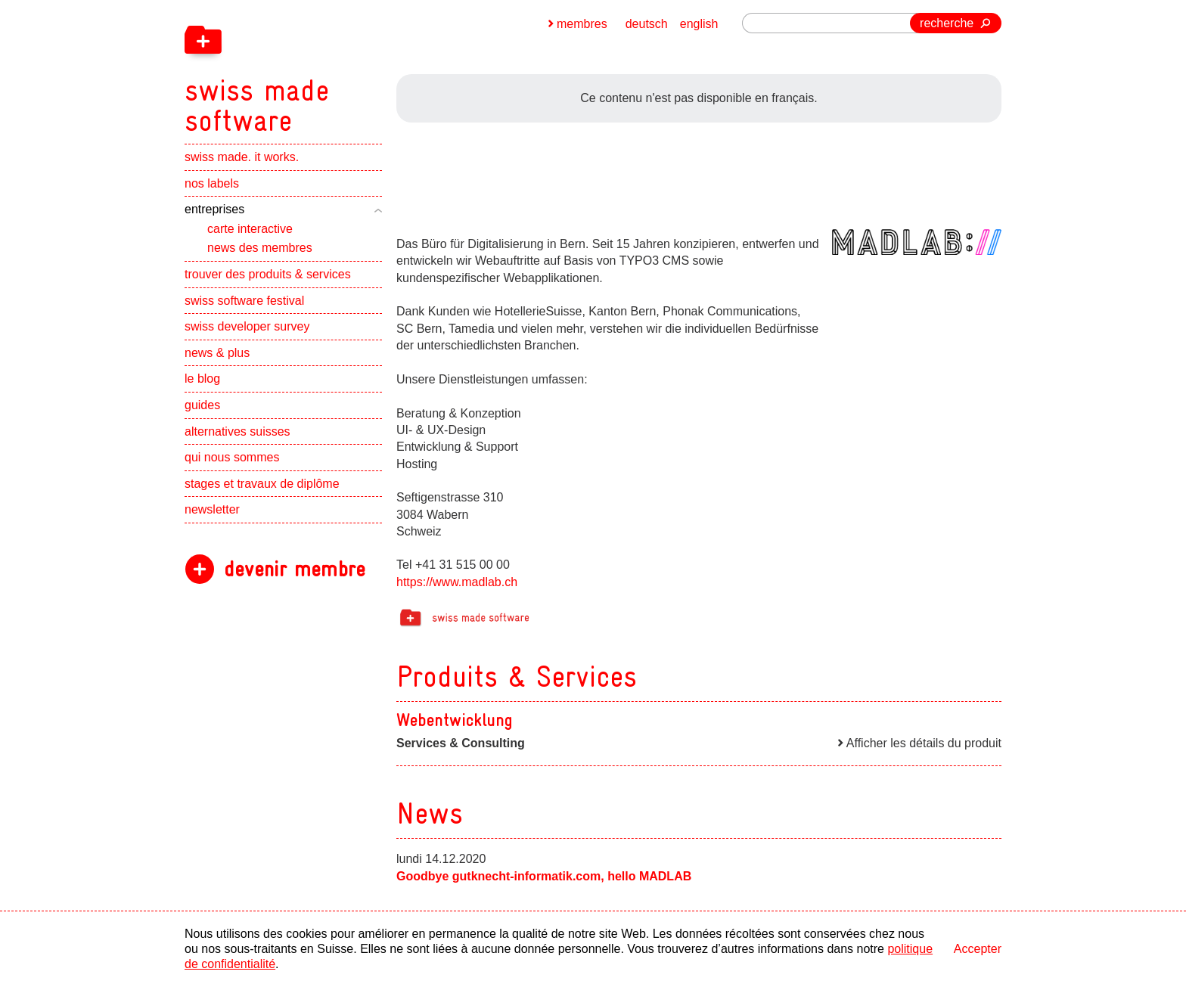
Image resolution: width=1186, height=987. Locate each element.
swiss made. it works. (242, 157)
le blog (202, 378)
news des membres (259, 247)
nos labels (212, 183)
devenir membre (294, 569)
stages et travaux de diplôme (262, 483)
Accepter (977, 948)
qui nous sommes (232, 457)
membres (582, 23)
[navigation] (336, 68)
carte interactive (250, 228)
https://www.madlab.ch (456, 582)
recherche (946, 23)
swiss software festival (244, 300)
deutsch (647, 23)
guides (202, 405)
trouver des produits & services (268, 274)
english (699, 23)
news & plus (217, 352)
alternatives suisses (237, 431)
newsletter (212, 509)
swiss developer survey (247, 326)
